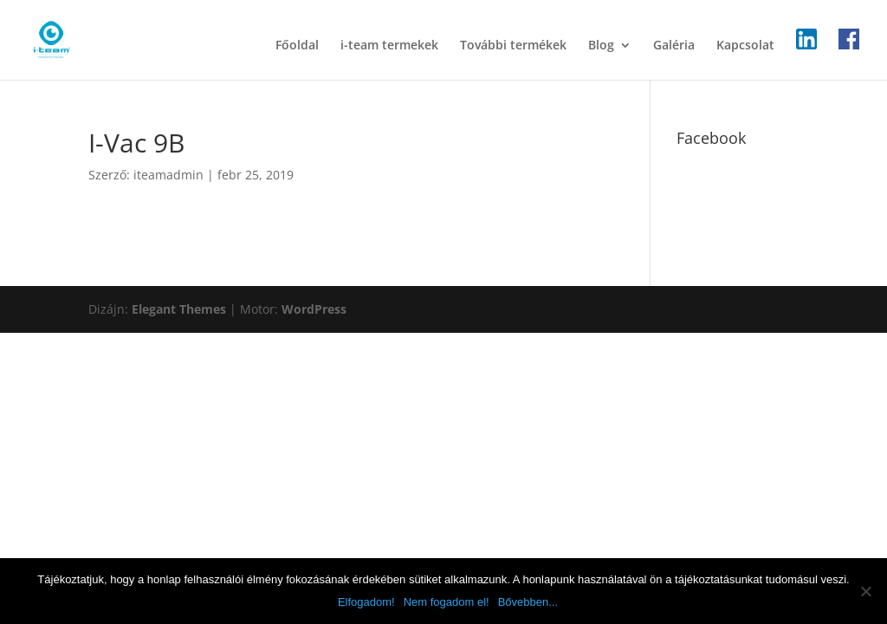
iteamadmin (168, 174)
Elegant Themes (179, 309)
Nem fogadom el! (446, 601)
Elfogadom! (366, 601)
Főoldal (297, 46)
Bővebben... (528, 601)
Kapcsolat (745, 46)
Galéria (674, 46)
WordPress (314, 309)
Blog (601, 46)
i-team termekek (389, 46)
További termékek (513, 46)
